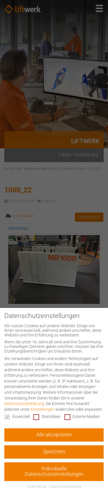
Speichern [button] (54, 452)
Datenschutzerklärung (24, 403)
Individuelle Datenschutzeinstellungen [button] (54, 471)
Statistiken (46, 416)
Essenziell (17, 416)
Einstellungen (42, 409)
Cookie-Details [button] (37, 487)
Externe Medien (82, 416)
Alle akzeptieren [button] (54, 435)
